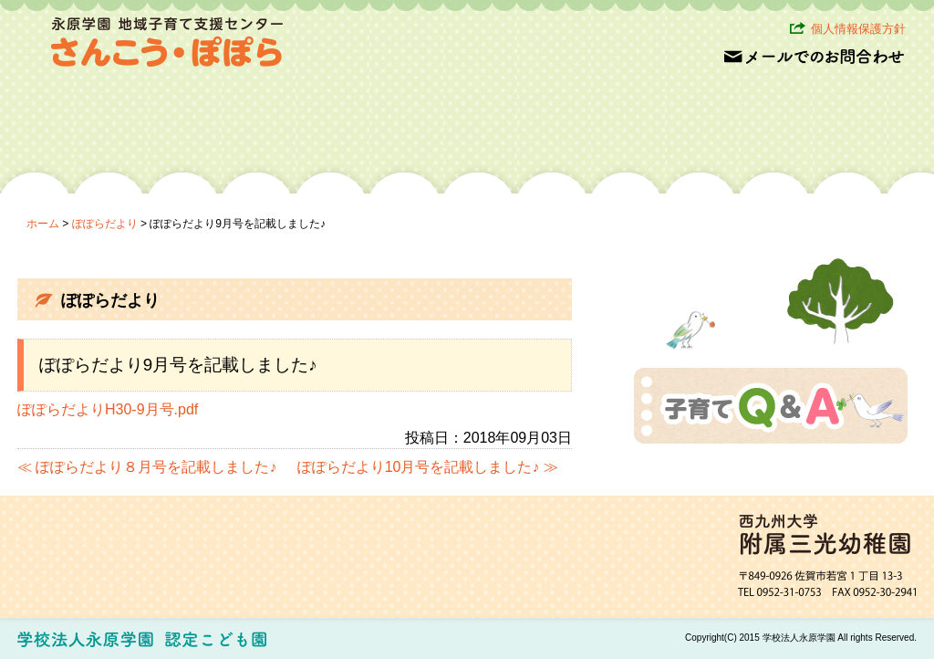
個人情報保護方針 (858, 29)
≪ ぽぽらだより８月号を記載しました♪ (146, 467)
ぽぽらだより (105, 223)
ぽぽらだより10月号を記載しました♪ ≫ (427, 467)
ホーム (42, 223)
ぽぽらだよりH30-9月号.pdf (107, 409)
